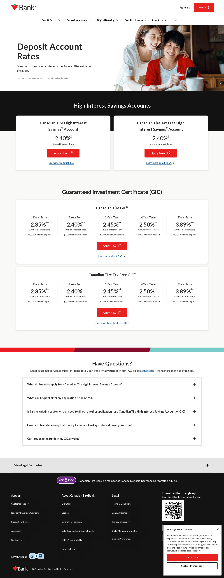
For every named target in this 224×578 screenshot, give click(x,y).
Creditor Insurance (135, 20)
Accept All (192, 557)
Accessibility (17, 531)
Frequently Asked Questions (25, 512)
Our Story (66, 503)
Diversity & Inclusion (72, 521)
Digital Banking (108, 20)
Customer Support (20, 503)
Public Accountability (72, 540)
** (47, 223)
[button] (112, 384)
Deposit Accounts (79, 20)
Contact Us (16, 540)
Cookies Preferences (192, 566)
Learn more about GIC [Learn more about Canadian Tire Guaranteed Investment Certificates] (110, 256)
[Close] (217, 529)
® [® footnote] (62, 128)
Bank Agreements (121, 512)
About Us (159, 20)
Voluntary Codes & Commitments (78, 531)
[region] (192, 550)
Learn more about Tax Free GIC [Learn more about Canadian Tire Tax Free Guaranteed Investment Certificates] (110, 322)
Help (177, 20)
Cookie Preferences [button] (121, 539)
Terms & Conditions (121, 503)
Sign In (204, 7)
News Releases (69, 549)
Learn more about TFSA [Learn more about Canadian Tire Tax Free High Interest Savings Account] (159, 162)
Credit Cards (51, 20)
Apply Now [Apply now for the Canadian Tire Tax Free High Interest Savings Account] (161, 153)
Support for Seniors (20, 521)
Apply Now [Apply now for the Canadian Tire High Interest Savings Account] (63, 153)
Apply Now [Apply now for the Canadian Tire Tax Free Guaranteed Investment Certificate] (112, 312)
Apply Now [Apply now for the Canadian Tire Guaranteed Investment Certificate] (112, 246)
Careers (65, 512)
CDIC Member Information (125, 531)
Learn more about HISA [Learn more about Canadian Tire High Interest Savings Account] (61, 162)
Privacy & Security (121, 521)
